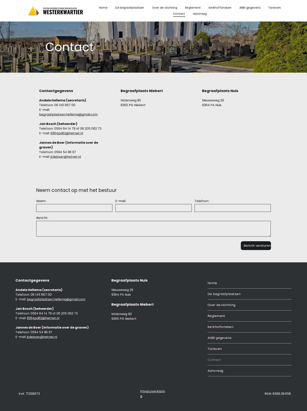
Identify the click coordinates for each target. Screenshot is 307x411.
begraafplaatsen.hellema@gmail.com (68, 114)
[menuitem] (103, 8)
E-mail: (120, 201)
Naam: (41, 201)
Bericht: (42, 218)
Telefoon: (202, 201)
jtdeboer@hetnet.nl (66, 156)
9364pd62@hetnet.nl (67, 133)
